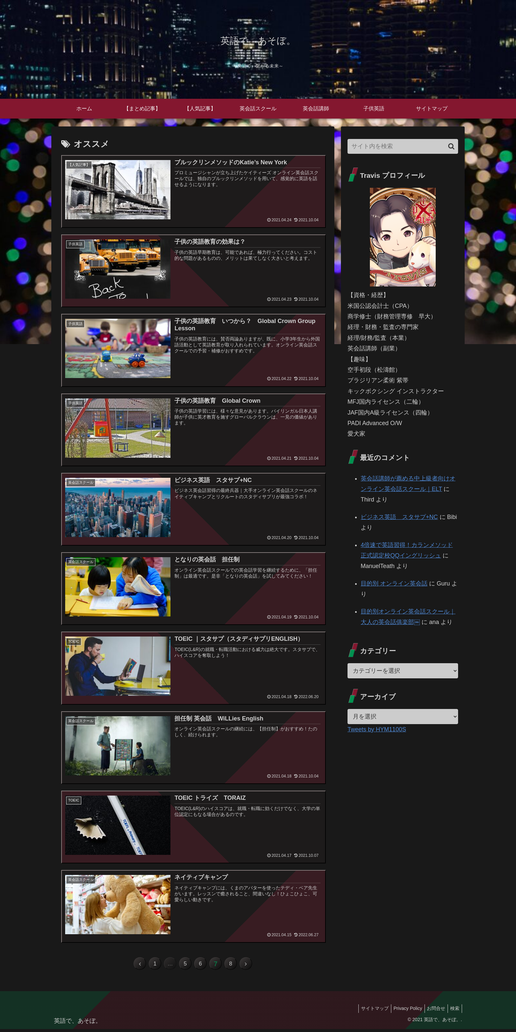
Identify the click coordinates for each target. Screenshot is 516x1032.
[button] (451, 146)
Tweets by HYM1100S (377, 729)
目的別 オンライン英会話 (394, 583)
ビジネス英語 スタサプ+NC (399, 517)
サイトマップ (367, 1011)
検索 (453, 1011)
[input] (403, 146)
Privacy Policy (402, 1011)
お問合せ (433, 1011)
